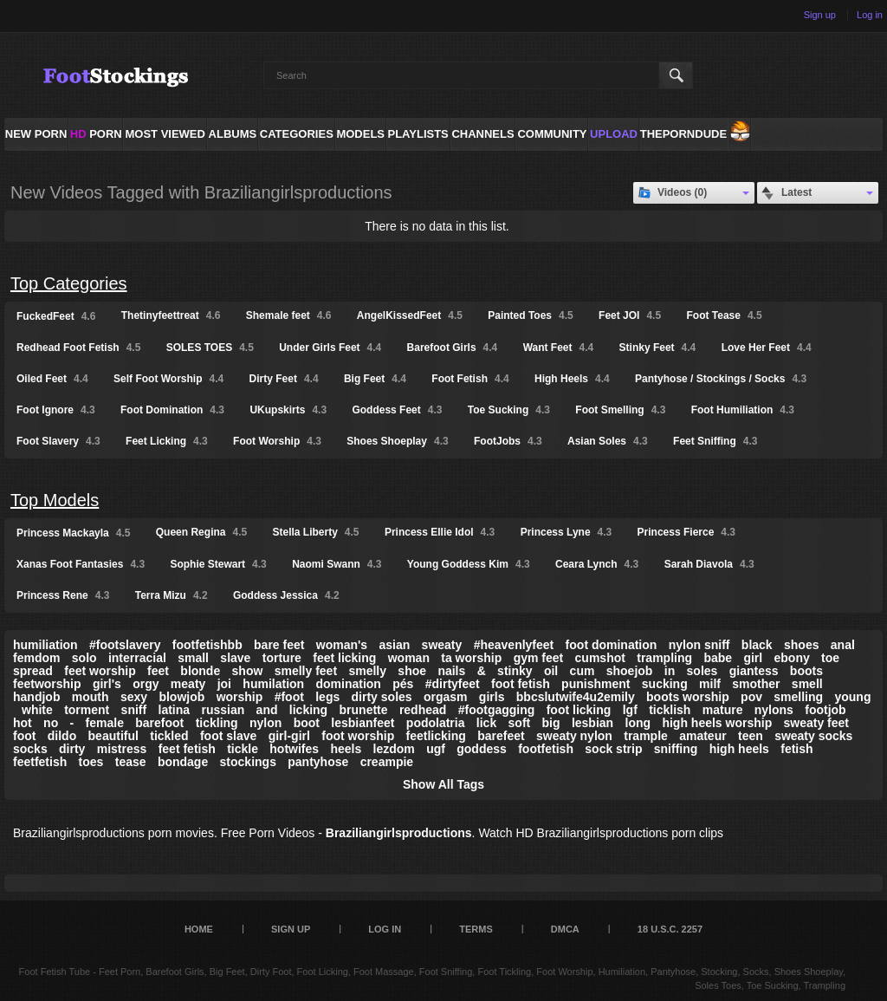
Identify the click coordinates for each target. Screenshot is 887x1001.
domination (347, 684)
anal (843, 645)
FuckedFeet (55, 316)
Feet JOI (630, 315)
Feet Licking (167, 441)
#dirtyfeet (452, 684)
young (852, 697)
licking (308, 710)
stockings (248, 762)
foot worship (357, 736)
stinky (514, 671)
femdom (36, 658)
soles (702, 671)
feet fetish (187, 749)
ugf (435, 749)
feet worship (99, 671)
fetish (796, 749)
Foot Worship (277, 441)
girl (752, 658)
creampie (386, 762)
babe (717, 658)
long (638, 723)
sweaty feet (816, 723)
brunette (364, 710)
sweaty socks (813, 736)
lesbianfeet (362, 723)
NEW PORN (36, 133)
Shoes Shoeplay (397, 441)
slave (235, 658)
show (247, 671)
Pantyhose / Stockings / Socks (720, 379)
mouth (90, 697)
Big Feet (375, 379)
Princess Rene (62, 595)
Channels (482, 133)
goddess (481, 749)
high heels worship (717, 723)
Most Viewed (164, 133)
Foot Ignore (55, 410)
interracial (137, 658)
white (37, 710)
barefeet (500, 736)
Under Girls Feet (330, 347)
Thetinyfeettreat (171, 315)
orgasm (446, 697)
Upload (614, 133)
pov (751, 697)
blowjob (181, 697)
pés (402, 684)
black (757, 645)
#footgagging (496, 710)
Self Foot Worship (168, 379)
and (267, 710)
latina (175, 710)
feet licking (344, 658)
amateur (702, 736)
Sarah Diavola (709, 564)
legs (327, 697)
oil (551, 671)
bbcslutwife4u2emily (575, 697)
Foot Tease (723, 315)
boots (806, 671)
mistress (122, 749)
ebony (792, 658)
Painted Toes (530, 315)
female (105, 723)
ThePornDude (683, 133)
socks (30, 749)
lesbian (592, 723)
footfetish (545, 749)
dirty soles (382, 697)
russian (222, 710)
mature (722, 710)
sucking (665, 684)
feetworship (47, 684)
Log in (870, 15)
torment (86, 710)
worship (240, 697)
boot (307, 723)
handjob (36, 697)
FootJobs (508, 441)
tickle (242, 749)
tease (130, 762)
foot (24, 736)
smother (756, 684)
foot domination (611, 645)
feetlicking (436, 736)
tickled (169, 736)
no (50, 723)
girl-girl (289, 736)
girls (492, 697)
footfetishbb (207, 645)
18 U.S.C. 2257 (670, 929)
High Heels (572, 379)
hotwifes (294, 749)
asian (394, 645)
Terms (476, 929)
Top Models (54, 500)
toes (91, 762)
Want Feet (558, 347)
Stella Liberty (316, 532)
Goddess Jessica (286, 595)
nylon (265, 723)
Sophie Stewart (218, 564)
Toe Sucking (509, 410)
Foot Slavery (58, 441)
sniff (134, 710)
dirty (72, 749)
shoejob (629, 671)
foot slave (228, 736)
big (551, 723)
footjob (825, 710)
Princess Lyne (566, 532)
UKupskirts (288, 410)
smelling (798, 697)
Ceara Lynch (596, 564)
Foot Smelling (620, 410)
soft (519, 723)
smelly (367, 671)
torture (281, 658)
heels (345, 749)
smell (807, 684)
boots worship (687, 697)
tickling (217, 723)
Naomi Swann (336, 564)
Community (551, 133)
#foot (289, 697)
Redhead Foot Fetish (78, 347)
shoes (801, 645)
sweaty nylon (574, 736)
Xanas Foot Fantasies (80, 564)
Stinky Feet (657, 347)
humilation (273, 684)
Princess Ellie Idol (440, 532)
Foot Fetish (469, 379)
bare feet (279, 645)
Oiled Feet (52, 379)
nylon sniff (699, 645)
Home (199, 929)
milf (710, 684)
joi (224, 684)
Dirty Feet (284, 379)
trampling (664, 658)
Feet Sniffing (715, 441)
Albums (233, 133)
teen (750, 736)
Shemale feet (289, 315)
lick (486, 723)
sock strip (613, 749)
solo (84, 658)
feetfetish (40, 762)
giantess (754, 671)
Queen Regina (201, 532)
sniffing (676, 749)
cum (582, 671)
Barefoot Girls (452, 347)
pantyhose (318, 762)
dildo (62, 736)
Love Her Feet (767, 347)
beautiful (113, 736)
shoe (412, 671)
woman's (341, 645)
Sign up (820, 15)
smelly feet (306, 671)
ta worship (471, 658)
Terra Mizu (171, 595)
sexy (133, 697)
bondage (183, 762)
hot (22, 723)
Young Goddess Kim (468, 564)
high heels (739, 749)
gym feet (539, 658)
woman (409, 658)
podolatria (435, 723)
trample (646, 736)
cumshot (600, 658)
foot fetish (520, 684)
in (669, 671)
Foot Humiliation (742, 410)
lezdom (394, 749)
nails (451, 671)
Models (360, 133)
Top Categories (68, 283)
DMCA (565, 929)
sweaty (442, 645)
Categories (296, 133)
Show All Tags (443, 784)
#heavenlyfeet (514, 645)
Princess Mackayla (73, 533)
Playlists (417, 133)
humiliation (45, 645)
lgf (630, 710)
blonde (200, 671)
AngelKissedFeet (410, 315)
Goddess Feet (397, 410)
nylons (773, 710)
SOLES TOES (210, 347)
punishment (595, 684)
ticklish (669, 710)
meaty (188, 684)
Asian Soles (607, 441)
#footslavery (124, 645)
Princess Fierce (686, 532)
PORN (96, 133)
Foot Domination (172, 410)
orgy (146, 684)
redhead (422, 710)
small (193, 658)
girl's (107, 684)
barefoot (159, 723)
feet (158, 671)
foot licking (579, 710)
